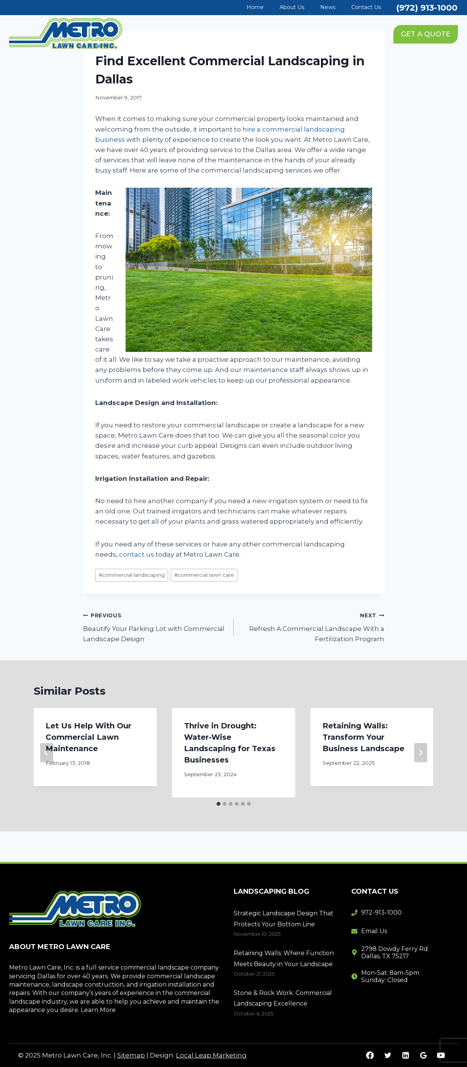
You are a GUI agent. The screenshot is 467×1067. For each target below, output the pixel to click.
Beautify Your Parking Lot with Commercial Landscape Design (155, 626)
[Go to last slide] (46, 753)
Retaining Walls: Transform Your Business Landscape (363, 737)
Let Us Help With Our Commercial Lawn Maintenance (89, 737)
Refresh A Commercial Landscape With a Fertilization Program (312, 626)
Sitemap (131, 1055)
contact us (136, 554)
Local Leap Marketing (211, 1055)
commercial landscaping (132, 575)
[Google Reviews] (423, 1055)
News (327, 7)
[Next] (420, 753)
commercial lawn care (204, 575)
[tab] (218, 804)
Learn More (98, 1010)
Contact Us (366, 7)
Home (255, 7)
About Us (292, 7)
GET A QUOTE (425, 34)
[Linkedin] (405, 1055)
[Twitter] (387, 1055)
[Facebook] (370, 1055)
